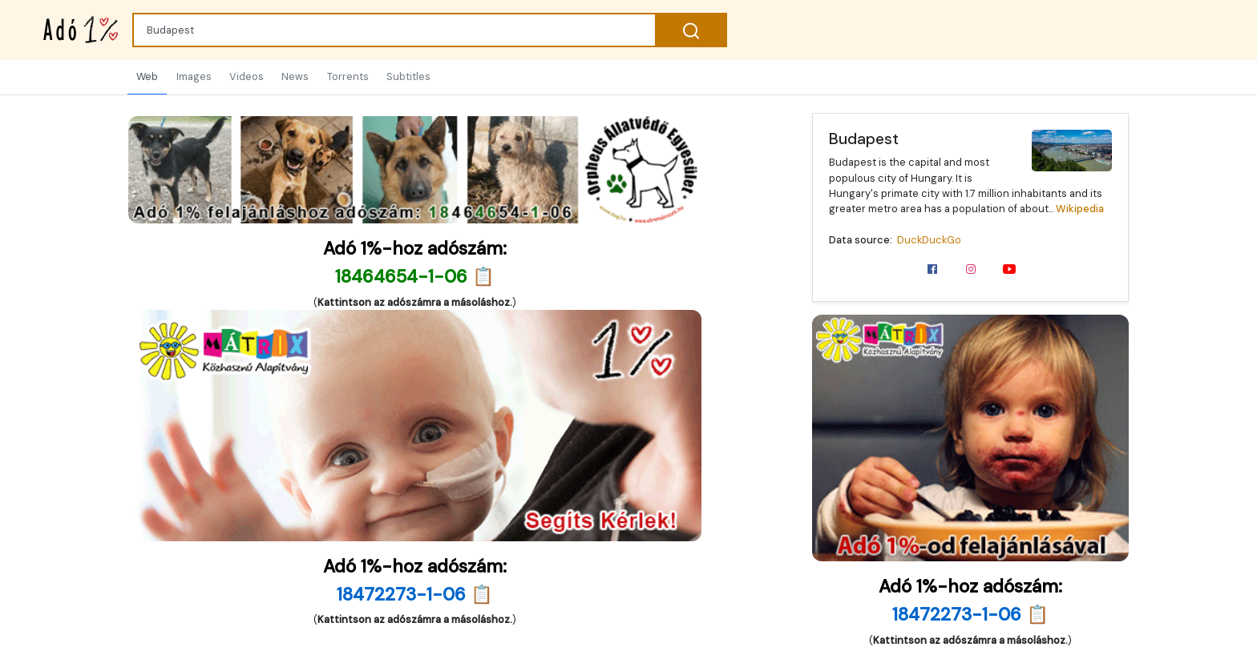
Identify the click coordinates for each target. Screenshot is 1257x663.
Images (194, 76)
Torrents (348, 76)
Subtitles (408, 76)
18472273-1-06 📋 (970, 614)
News (295, 76)
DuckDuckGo (929, 240)
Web (147, 76)
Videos (246, 76)
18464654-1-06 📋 (415, 276)
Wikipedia (1080, 208)
